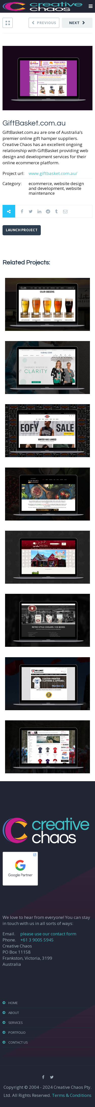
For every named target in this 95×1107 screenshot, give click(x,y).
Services (15, 1022)
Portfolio (17, 1032)
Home (13, 1003)
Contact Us (18, 1042)
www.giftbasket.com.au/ (53, 173)
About (13, 1012)
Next (74, 22)
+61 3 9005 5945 (37, 940)
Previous (46, 22)
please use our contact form (48, 934)
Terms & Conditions (71, 1095)
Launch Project (21, 230)
